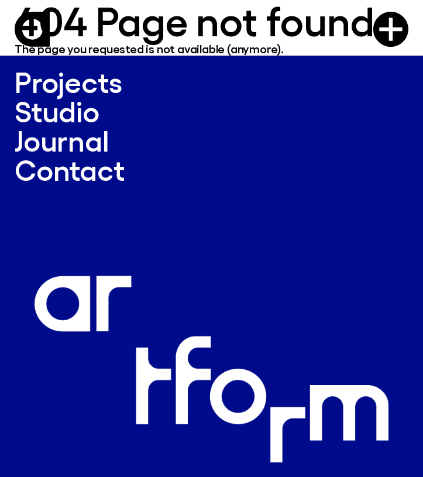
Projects (68, 81)
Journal (62, 140)
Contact (70, 169)
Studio (57, 111)
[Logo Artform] (32, 29)
